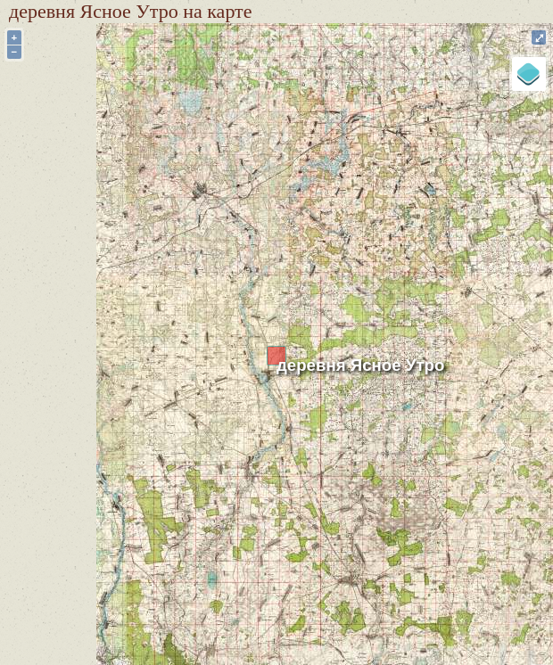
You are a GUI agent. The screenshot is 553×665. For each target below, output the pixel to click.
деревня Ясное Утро (360, 365)
